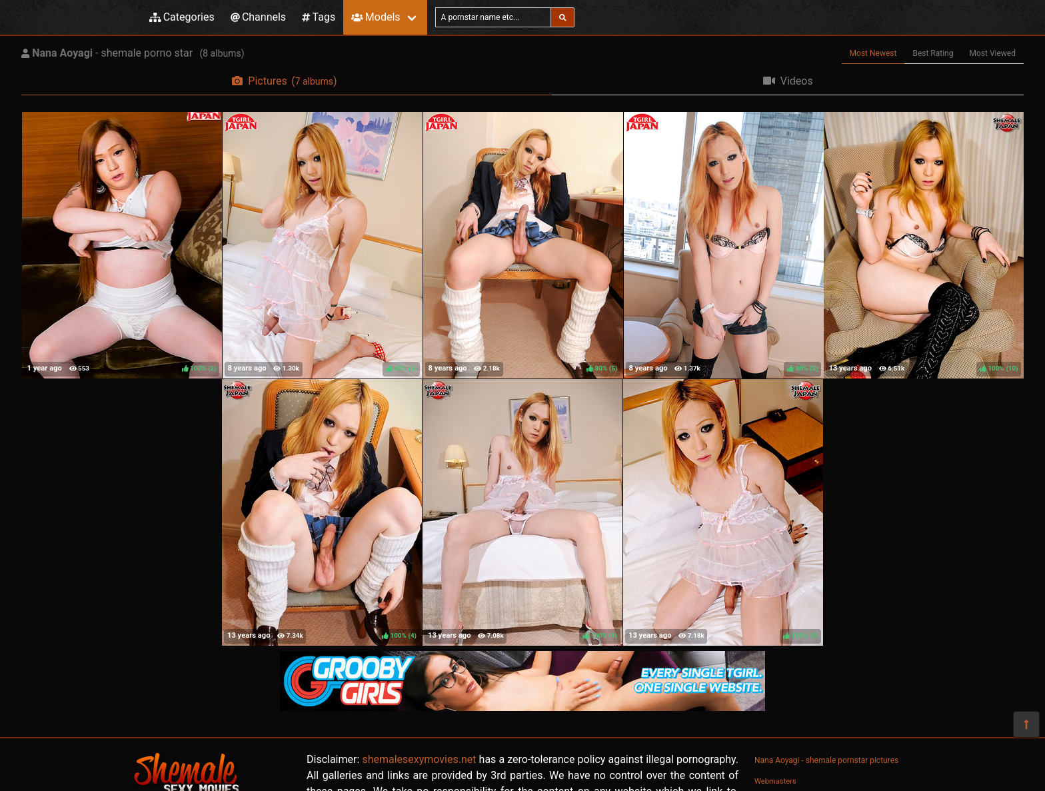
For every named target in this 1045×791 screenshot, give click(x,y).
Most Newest (873, 53)
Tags (318, 17)
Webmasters (775, 781)
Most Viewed (993, 53)
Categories (182, 17)
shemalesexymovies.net (419, 759)
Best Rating (932, 53)
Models (375, 17)
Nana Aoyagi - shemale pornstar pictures (826, 760)
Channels (258, 17)
